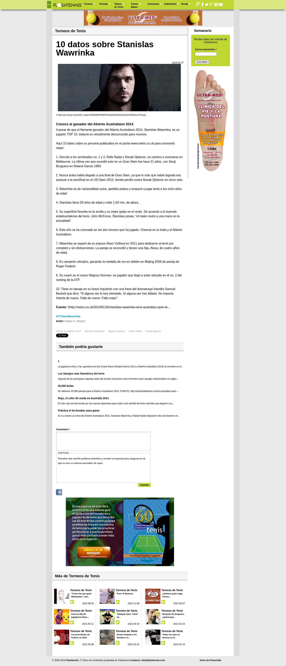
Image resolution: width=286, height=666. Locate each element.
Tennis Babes (134, 5)
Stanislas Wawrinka (94, 331)
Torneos (88, 4)
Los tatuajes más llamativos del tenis (81, 373)
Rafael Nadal (135, 331)
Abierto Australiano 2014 (68, 331)
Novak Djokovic (153, 331)
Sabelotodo (170, 4)
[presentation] (87, 472)
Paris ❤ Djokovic (125, 593)
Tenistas (103, 4)
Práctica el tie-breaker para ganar (79, 410)
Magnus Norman (116, 331)
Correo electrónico (206, 49)
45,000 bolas (66, 385)
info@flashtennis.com (153, 660)
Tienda (184, 4)
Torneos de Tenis (81, 590)
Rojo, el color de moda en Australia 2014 (83, 398)
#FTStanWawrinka (68, 316)
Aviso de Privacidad (210, 660)
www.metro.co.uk (142, 143)
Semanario (153, 4)
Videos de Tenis (118, 5)
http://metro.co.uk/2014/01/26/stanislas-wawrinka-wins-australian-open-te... (119, 307)
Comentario (63, 429)
